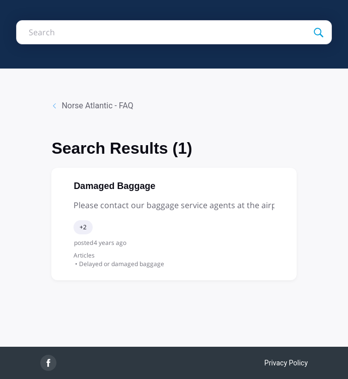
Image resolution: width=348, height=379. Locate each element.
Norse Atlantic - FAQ (92, 105)
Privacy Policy (286, 363)
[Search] (318, 32)
